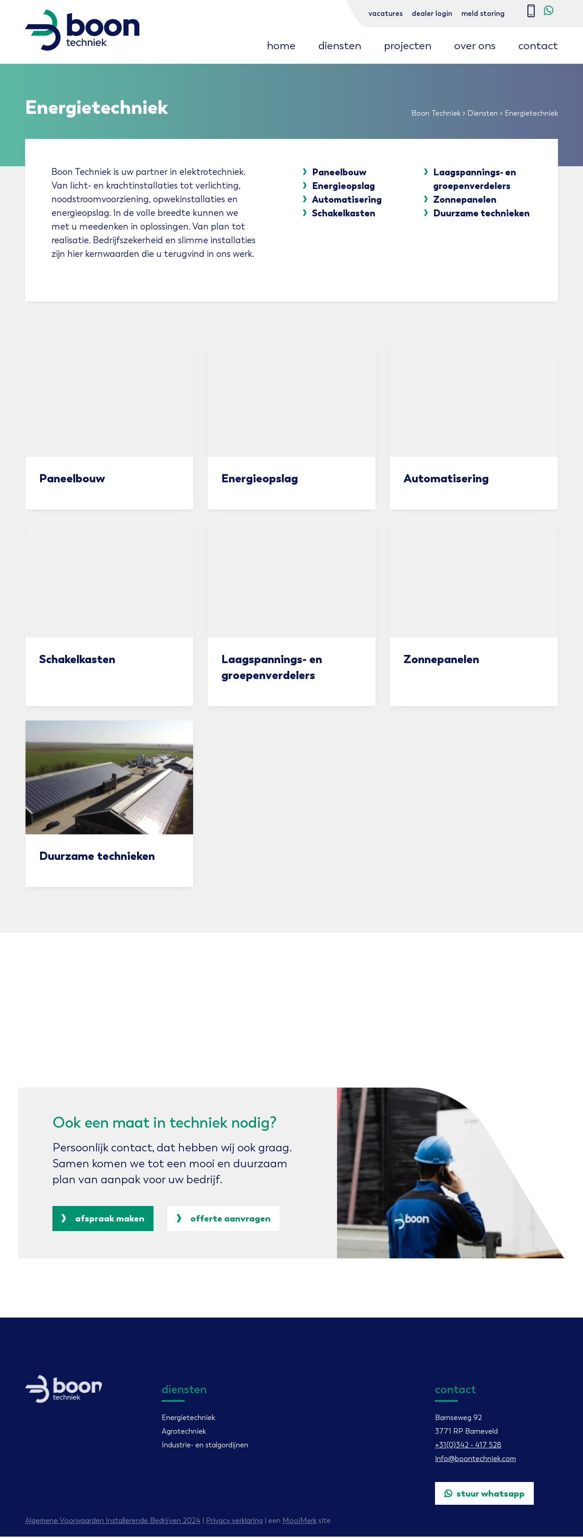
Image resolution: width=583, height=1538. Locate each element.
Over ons (475, 45)
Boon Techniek (435, 113)
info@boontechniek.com (475, 1460)
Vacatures (385, 13)
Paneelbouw (339, 173)
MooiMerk (299, 1522)
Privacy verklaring (234, 1522)
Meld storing (483, 13)
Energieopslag (343, 186)
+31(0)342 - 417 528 (468, 1446)
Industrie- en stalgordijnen (205, 1446)
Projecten (407, 45)
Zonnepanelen (464, 200)
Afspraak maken (103, 1220)
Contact (538, 45)
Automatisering (347, 200)
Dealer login (432, 13)
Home (281, 45)
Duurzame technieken (481, 214)
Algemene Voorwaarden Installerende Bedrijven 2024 (112, 1522)
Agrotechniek (184, 1432)
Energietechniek (188, 1419)
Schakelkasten (343, 214)
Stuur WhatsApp (485, 1495)
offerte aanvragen (226, 1220)
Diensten (339, 45)
